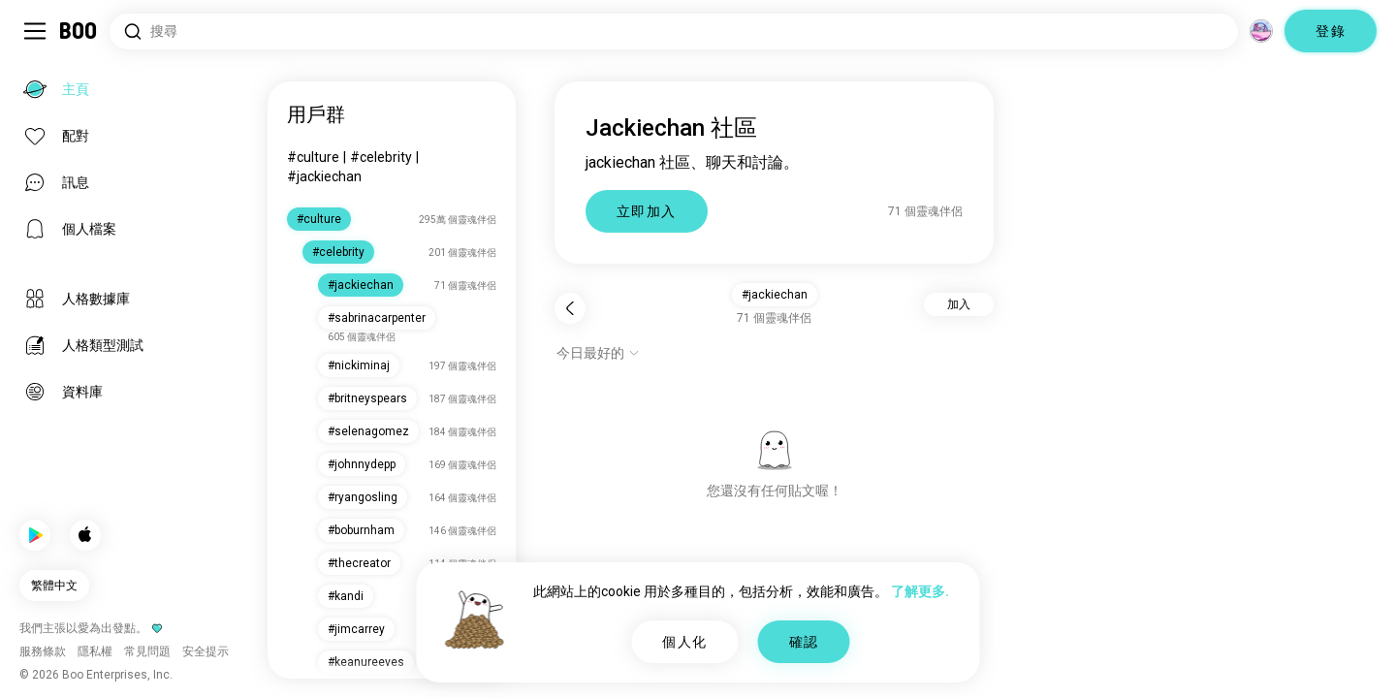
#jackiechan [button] (775, 294)
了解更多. (920, 591)
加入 (958, 304)
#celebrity (381, 157)
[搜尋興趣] (674, 31)
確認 (804, 642)
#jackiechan (324, 176)
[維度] (1261, 31)
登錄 (1331, 31)
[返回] (570, 308)
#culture (313, 157)
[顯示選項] (598, 353)
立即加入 (647, 211)
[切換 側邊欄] (34, 31)
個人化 (684, 642)
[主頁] (79, 31)
